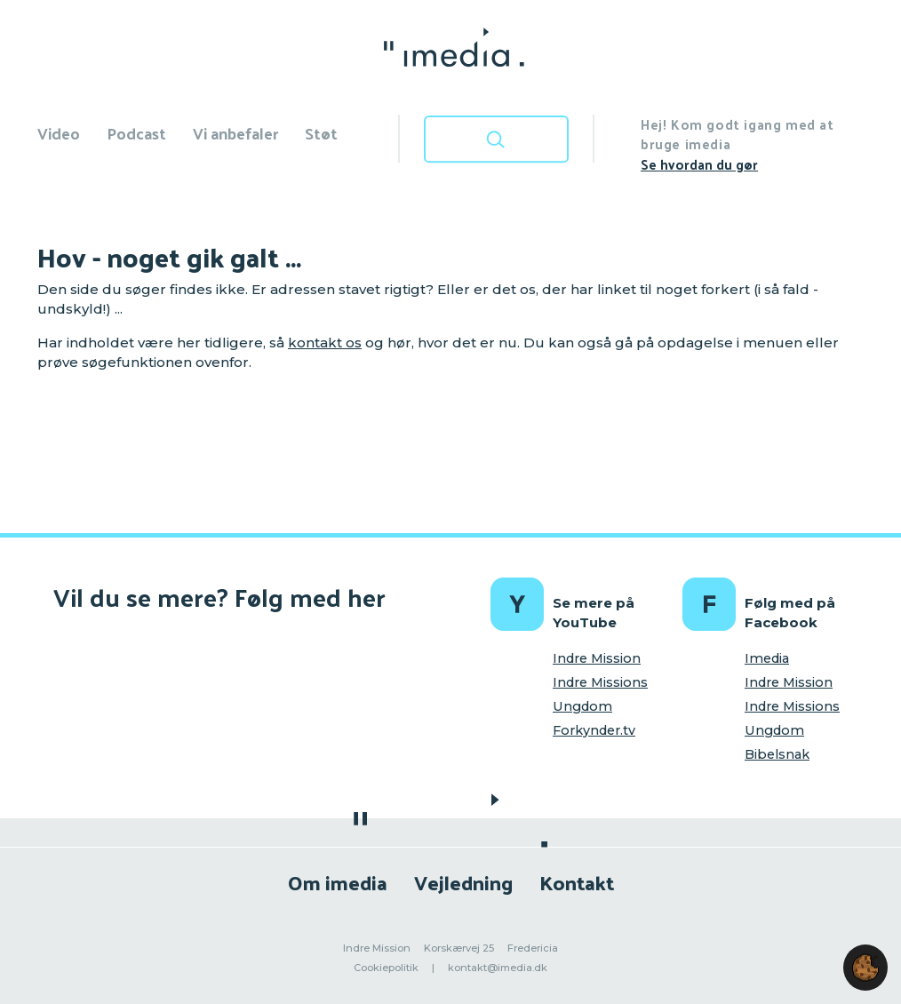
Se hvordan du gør (699, 164)
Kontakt (576, 882)
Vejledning (463, 882)
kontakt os (325, 342)
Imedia (767, 658)
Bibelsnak (777, 754)
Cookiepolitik (386, 967)
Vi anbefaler (235, 133)
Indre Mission (597, 658)
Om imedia (337, 882)
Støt (321, 133)
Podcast (136, 133)
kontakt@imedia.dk (497, 967)
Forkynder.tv (594, 730)
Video (58, 133)
